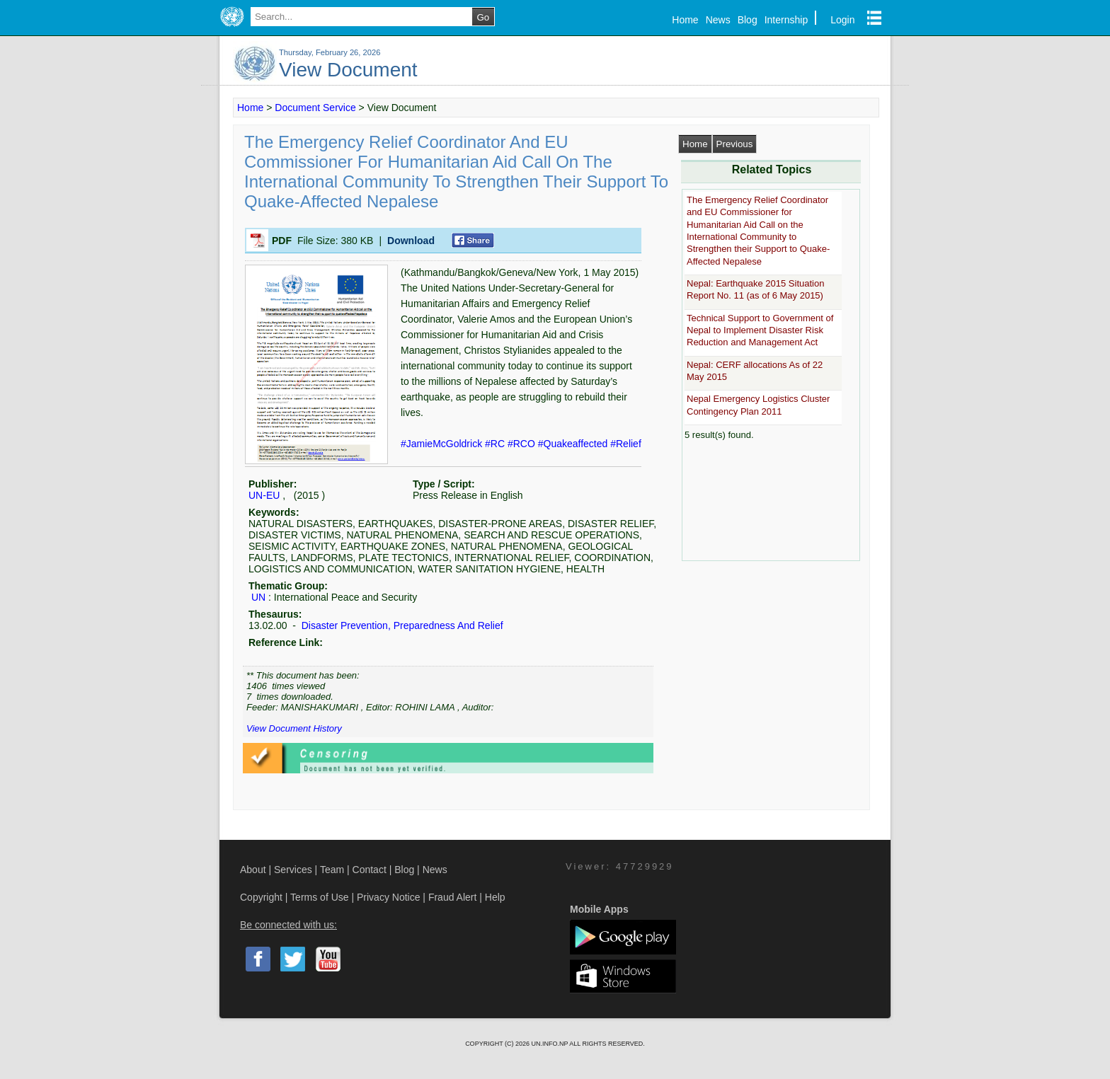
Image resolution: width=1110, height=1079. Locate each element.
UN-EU (264, 495)
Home (685, 19)
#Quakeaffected (574, 443)
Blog (747, 19)
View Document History (294, 728)
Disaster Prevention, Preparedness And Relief (401, 625)
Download (411, 240)
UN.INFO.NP (550, 1043)
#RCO (523, 443)
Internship (786, 19)
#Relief (625, 443)
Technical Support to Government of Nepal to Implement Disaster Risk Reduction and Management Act (760, 330)
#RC (496, 443)
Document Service (315, 107)
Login (842, 19)
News (718, 19)
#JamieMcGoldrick (443, 443)
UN (258, 597)
